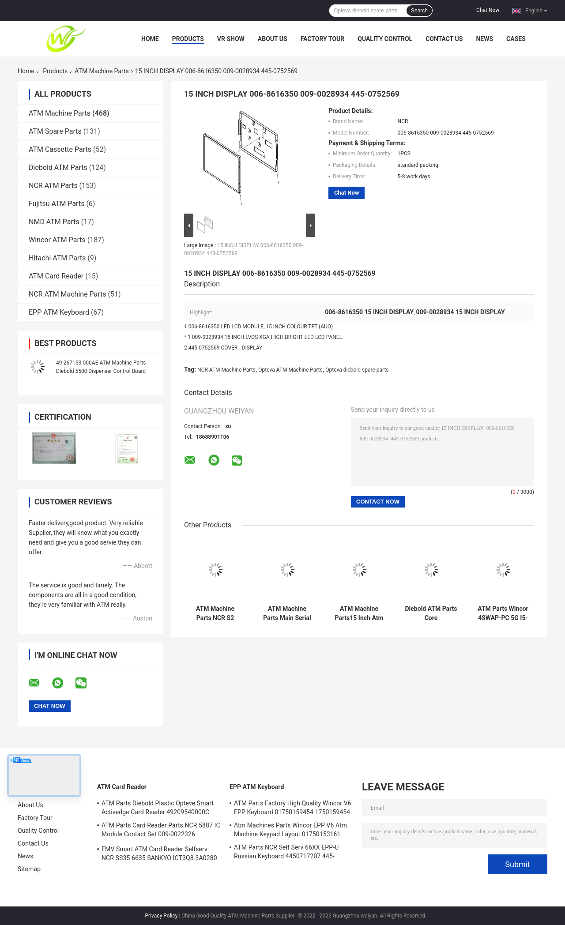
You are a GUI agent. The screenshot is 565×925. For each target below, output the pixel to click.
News (484, 38)
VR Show (231, 38)
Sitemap (29, 868)
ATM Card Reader (56, 276)
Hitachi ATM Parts (57, 258)
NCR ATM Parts (53, 185)
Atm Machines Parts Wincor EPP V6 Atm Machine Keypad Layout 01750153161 (290, 830)
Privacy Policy (161, 916)
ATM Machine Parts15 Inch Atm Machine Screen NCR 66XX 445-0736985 (359, 613)
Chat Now (487, 10)
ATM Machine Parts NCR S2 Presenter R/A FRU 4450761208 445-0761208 (215, 613)
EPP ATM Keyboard (59, 312)
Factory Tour (323, 38)
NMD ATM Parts (54, 222)
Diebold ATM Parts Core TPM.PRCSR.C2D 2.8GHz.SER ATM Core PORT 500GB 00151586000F (431, 613)
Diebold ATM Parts (58, 167)
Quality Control (385, 38)
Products (188, 38)
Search (419, 11)
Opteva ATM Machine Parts (290, 370)
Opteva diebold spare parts (356, 370)
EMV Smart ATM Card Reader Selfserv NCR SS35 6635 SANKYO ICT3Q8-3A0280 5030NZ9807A (159, 855)
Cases (516, 38)
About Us (272, 38)
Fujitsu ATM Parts (56, 203)
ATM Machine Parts (101, 71)
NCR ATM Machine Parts (67, 294)
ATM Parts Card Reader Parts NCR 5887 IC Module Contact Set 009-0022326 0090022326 (161, 831)
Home (150, 38)
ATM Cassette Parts (60, 149)
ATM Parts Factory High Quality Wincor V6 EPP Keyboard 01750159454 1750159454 (292, 808)
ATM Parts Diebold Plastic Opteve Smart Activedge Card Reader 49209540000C (158, 808)
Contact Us (444, 38)
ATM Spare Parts (55, 131)
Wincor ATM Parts (57, 240)
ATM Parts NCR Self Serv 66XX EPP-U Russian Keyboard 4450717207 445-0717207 (286, 853)
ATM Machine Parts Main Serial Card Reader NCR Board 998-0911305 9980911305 (287, 613)
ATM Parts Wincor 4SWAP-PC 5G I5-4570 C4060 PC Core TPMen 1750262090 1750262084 (503, 613)
